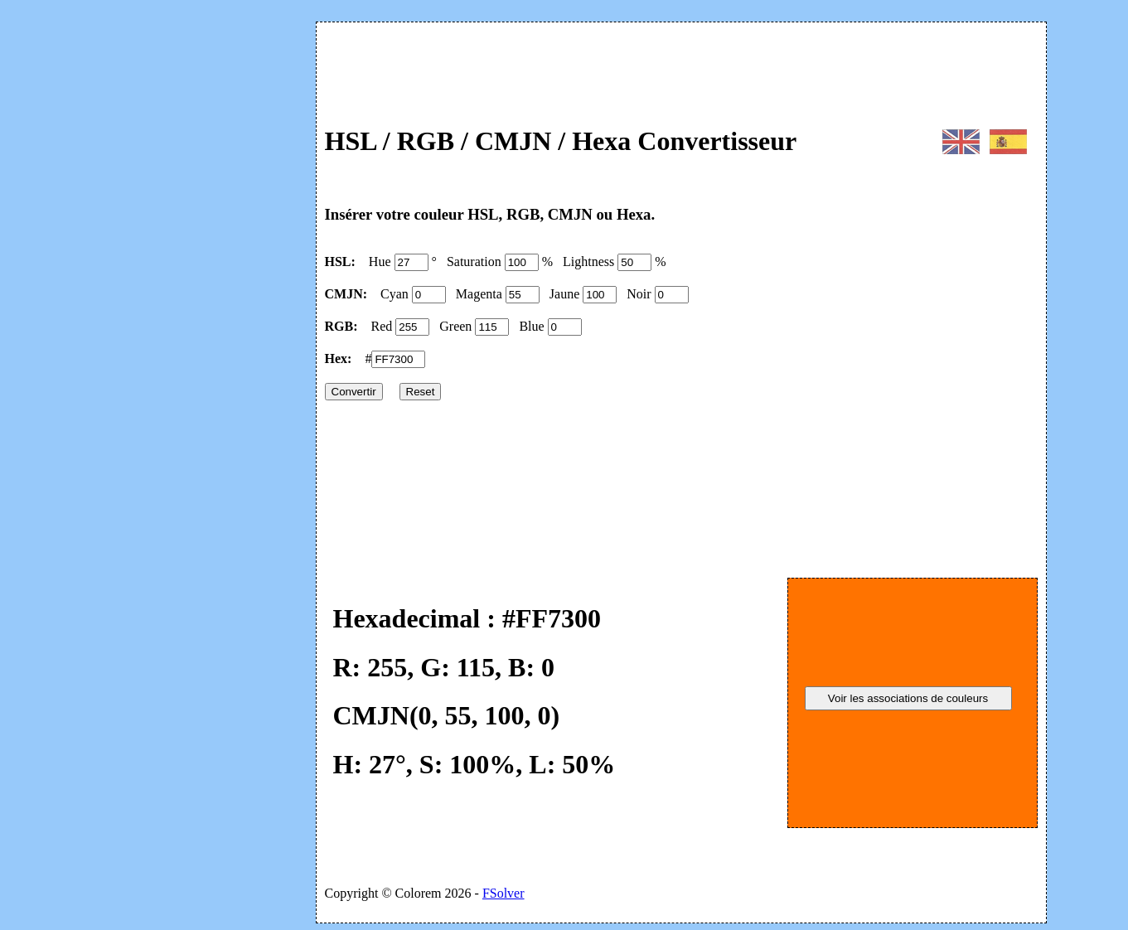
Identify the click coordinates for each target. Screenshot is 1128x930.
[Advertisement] (183, 255)
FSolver (503, 893)
